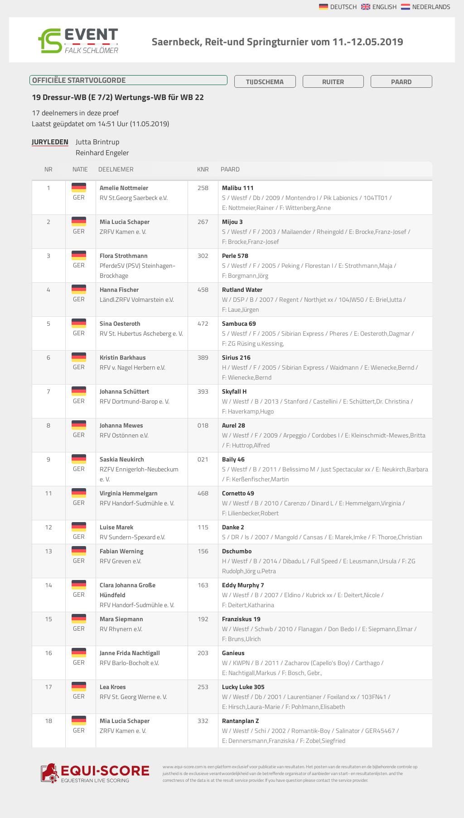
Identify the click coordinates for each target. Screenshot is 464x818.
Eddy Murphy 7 (244, 585)
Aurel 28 (234, 425)
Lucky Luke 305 (244, 687)
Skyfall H (235, 391)
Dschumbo (237, 551)
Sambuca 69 (239, 323)
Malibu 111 (238, 188)
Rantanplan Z (241, 721)
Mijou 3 (233, 222)
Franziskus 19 (242, 619)
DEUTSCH (343, 7)
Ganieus (234, 653)
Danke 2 (234, 527)
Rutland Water (243, 290)
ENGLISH (384, 7)
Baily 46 (234, 459)
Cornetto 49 (239, 493)
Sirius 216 (237, 357)
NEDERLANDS (431, 7)
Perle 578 (236, 256)
